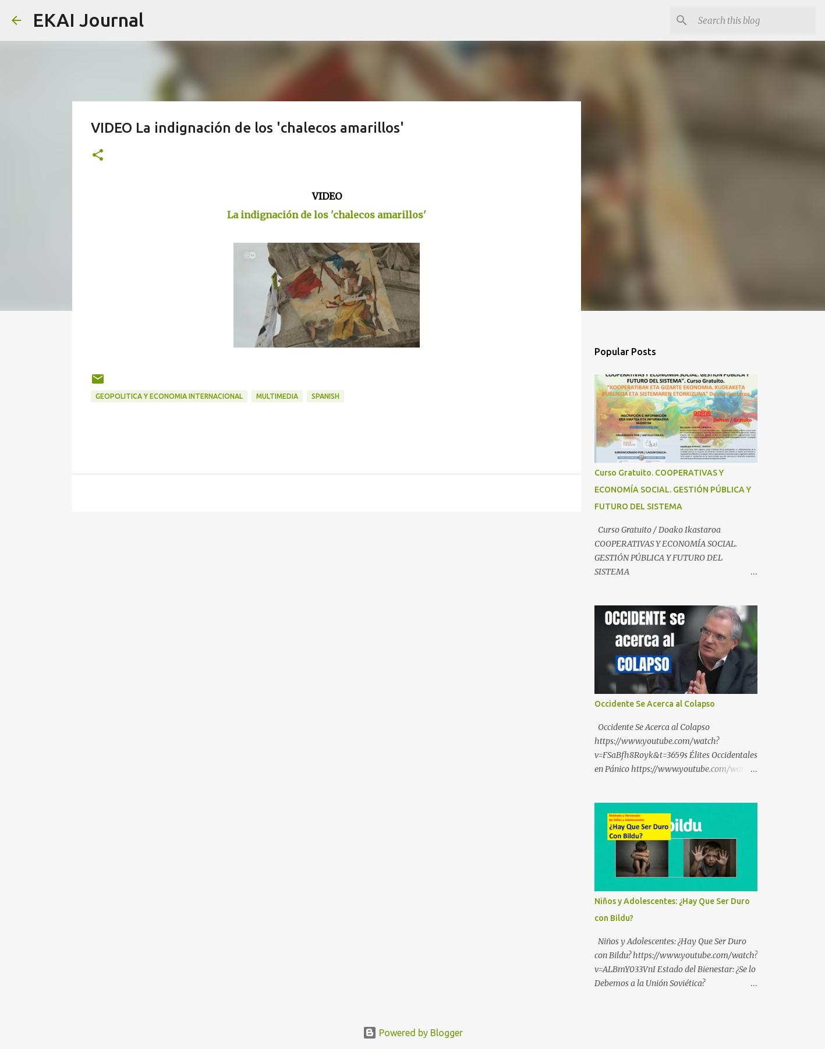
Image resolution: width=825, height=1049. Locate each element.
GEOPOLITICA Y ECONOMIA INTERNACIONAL (169, 396)
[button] (98, 156)
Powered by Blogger (413, 1032)
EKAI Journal (88, 19)
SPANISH (325, 396)
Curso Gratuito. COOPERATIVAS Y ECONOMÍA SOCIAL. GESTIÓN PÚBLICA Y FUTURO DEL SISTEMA (672, 489)
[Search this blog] (754, 20)
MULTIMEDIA (277, 396)
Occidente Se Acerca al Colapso (654, 703)
